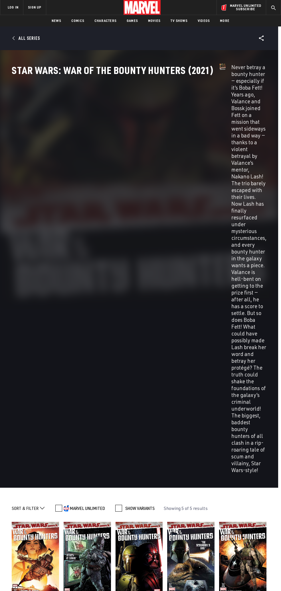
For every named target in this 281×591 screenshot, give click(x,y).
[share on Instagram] (248, 522)
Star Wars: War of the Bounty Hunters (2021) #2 (183, 307)
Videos (204, 20)
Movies (154, 20)
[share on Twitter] (234, 522)
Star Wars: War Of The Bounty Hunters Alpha (104, 441)
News (56, 20)
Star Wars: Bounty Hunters (232, 438)
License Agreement (217, 574)
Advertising (103, 507)
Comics (77, 20)
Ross (180, 320)
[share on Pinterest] (248, 534)
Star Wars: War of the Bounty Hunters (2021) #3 (132, 307)
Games (132, 20)
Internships (58, 537)
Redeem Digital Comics (98, 537)
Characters (105, 20)
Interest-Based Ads (253, 574)
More (224, 20)
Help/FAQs (56, 520)
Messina (27, 320)
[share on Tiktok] (221, 546)
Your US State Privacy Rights (84, 574)
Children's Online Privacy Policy (173, 574)
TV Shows (179, 20)
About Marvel (53, 510)
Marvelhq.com (105, 524)
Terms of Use (20, 574)
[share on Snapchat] (234, 534)
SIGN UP (34, 7)
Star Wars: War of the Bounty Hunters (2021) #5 (28, 307)
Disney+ (99, 516)
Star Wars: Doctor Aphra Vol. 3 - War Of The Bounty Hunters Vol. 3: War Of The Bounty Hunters (37, 447)
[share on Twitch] (261, 534)
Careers (54, 529)
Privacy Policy (46, 574)
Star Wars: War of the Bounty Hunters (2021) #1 (235, 307)
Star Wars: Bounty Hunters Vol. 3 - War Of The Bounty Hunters (167, 444)
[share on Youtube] (221, 534)
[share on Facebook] (221, 522)
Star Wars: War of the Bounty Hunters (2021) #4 (80, 307)
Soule (16, 320)
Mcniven (17, 325)
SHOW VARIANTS (140, 211)
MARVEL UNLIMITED (87, 211)
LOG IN (13, 7)
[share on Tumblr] (261, 522)
